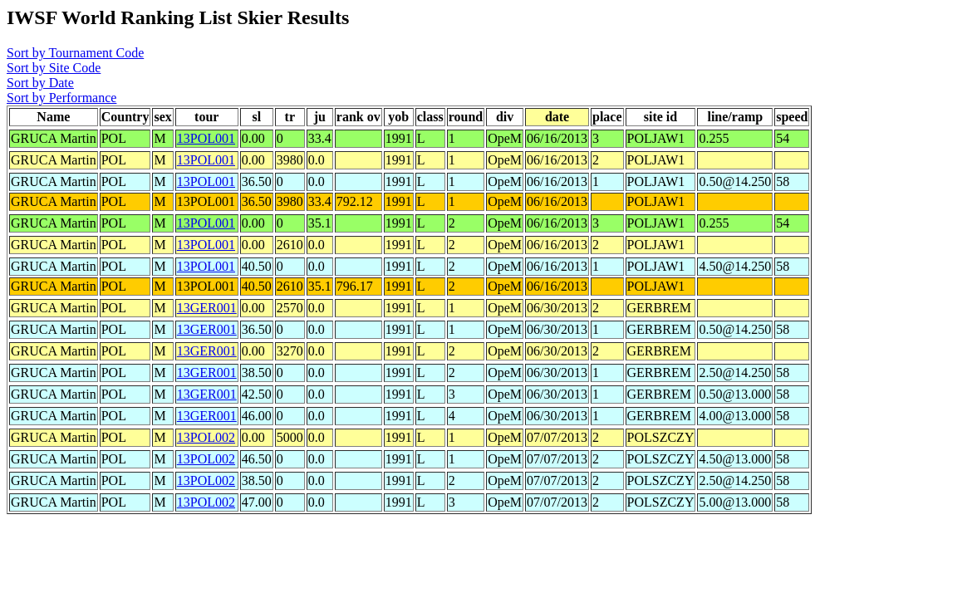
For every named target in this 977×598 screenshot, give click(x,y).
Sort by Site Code (54, 68)
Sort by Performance (61, 98)
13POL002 (206, 437)
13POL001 (206, 138)
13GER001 (207, 308)
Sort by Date (40, 83)
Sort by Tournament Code (75, 53)
